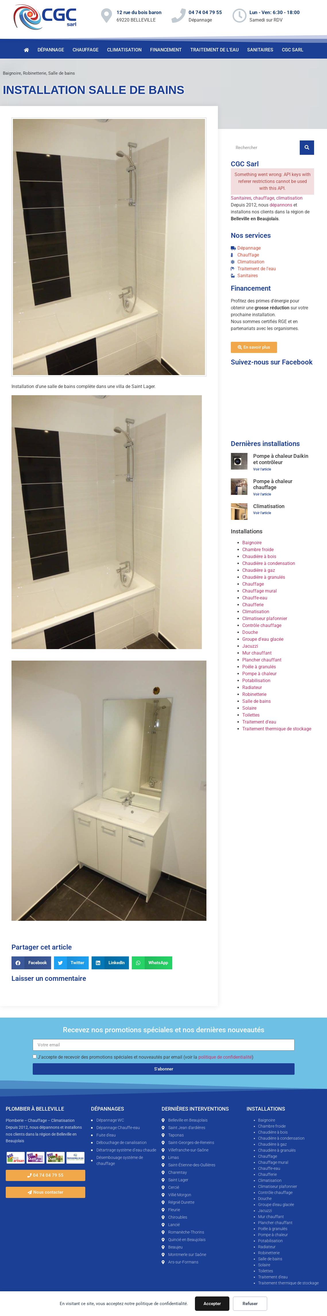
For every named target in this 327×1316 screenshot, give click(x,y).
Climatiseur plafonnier (264, 618)
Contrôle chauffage (261, 625)
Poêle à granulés (259, 666)
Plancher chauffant (261, 660)
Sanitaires (260, 50)
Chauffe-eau (254, 598)
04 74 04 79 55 (205, 12)
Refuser (250, 1303)
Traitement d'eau (259, 722)
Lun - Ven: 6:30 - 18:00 (274, 12)
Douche (250, 632)
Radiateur (252, 687)
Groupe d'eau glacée (262, 639)
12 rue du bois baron (139, 12)
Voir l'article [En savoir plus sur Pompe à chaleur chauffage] (262, 494)
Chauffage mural (259, 591)
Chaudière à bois (259, 556)
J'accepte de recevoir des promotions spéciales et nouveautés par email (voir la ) (146, 1057)
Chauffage (85, 50)
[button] (31, 962)
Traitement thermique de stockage (276, 729)
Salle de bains (61, 73)
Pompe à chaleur (259, 673)
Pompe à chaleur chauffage (272, 484)
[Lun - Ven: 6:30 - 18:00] (239, 15)
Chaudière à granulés (263, 577)
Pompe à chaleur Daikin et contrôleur (280, 459)
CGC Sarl (292, 50)
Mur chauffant (257, 653)
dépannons (281, 205)
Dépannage (51, 50)
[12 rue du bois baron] (106, 15)
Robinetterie (34, 73)
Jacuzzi (250, 646)
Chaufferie (253, 604)
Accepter (212, 1303)
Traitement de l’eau (214, 50)
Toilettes (251, 715)
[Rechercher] (307, 147)
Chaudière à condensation (268, 563)
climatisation (289, 198)
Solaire (249, 708)
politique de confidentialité (225, 1057)
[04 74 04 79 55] (178, 15)
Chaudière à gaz (258, 570)
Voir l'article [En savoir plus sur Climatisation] (262, 513)
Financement (166, 50)
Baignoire (12, 73)
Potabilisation (256, 680)
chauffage (263, 198)
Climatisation (124, 50)
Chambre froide (258, 549)
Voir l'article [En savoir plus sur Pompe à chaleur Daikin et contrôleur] (262, 469)
